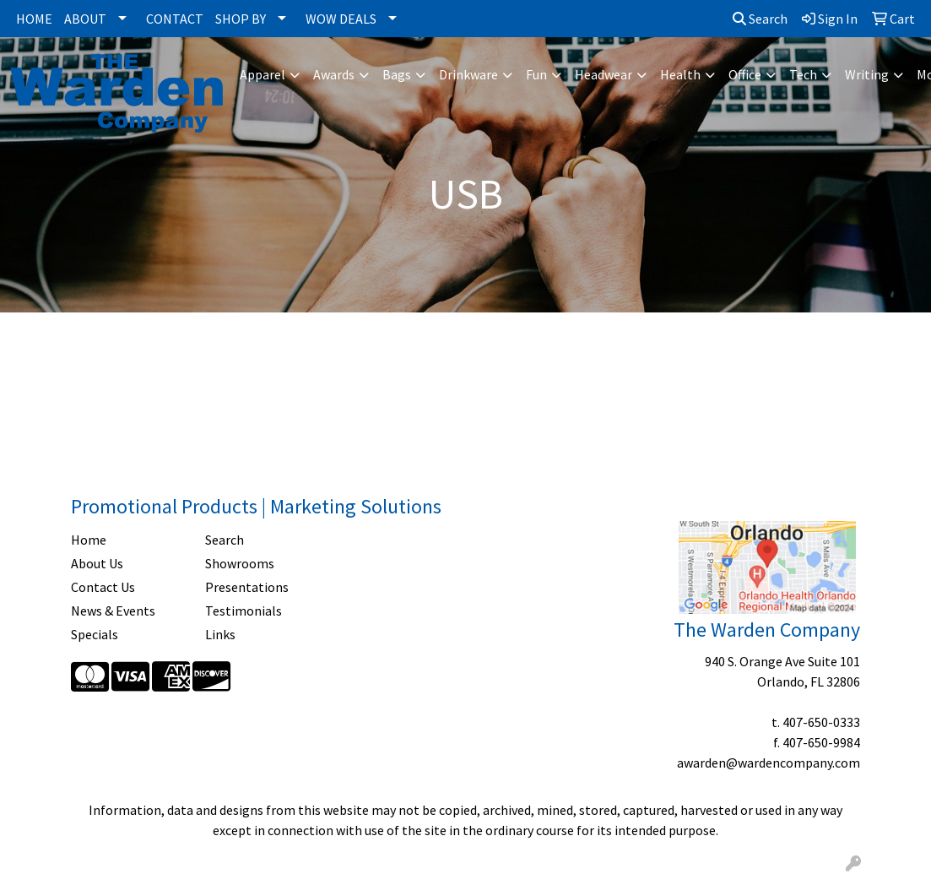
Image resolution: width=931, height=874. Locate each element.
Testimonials (243, 610)
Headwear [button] (603, 74)
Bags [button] (396, 74)
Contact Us (103, 586)
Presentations (247, 586)
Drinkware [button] (468, 74)
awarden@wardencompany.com (768, 762)
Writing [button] (867, 74)
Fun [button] (536, 74)
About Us (97, 563)
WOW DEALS (341, 18)
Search (760, 18)
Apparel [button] (262, 74)
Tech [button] (803, 74)
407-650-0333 (821, 722)
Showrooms (239, 563)
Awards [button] (334, 74)
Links (220, 634)
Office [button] (744, 74)
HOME (34, 18)
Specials (94, 634)
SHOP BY (240, 18)
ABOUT (85, 18)
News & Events (113, 610)
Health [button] (680, 74)
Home (88, 539)
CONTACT (174, 18)
